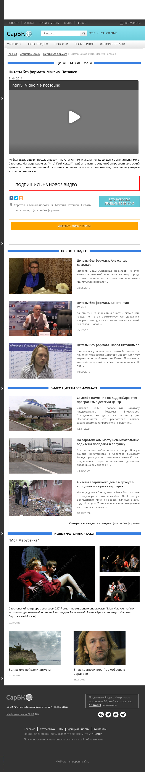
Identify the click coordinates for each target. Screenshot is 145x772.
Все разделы (130, 22)
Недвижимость (49, 22)
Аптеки (29, 22)
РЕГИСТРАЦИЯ (108, 33)
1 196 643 (95, 705)
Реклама (29, 729)
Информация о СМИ (20, 714)
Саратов (19, 205)
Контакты (99, 729)
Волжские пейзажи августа (30, 669)
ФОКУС (81, 22)
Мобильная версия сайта (72, 761)
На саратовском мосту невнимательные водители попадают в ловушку (108, 442)
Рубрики (13, 44)
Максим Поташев (67, 205)
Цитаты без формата (46, 210)
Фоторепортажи (112, 44)
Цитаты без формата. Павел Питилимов (108, 345)
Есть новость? (119, 201)
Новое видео (38, 44)
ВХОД (92, 33)
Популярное (84, 44)
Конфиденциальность (74, 729)
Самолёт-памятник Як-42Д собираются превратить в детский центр (107, 400)
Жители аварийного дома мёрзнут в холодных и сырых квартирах (105, 484)
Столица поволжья (40, 205)
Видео (68, 22)
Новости (13, 22)
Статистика (47, 729)
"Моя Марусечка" (24, 540)
